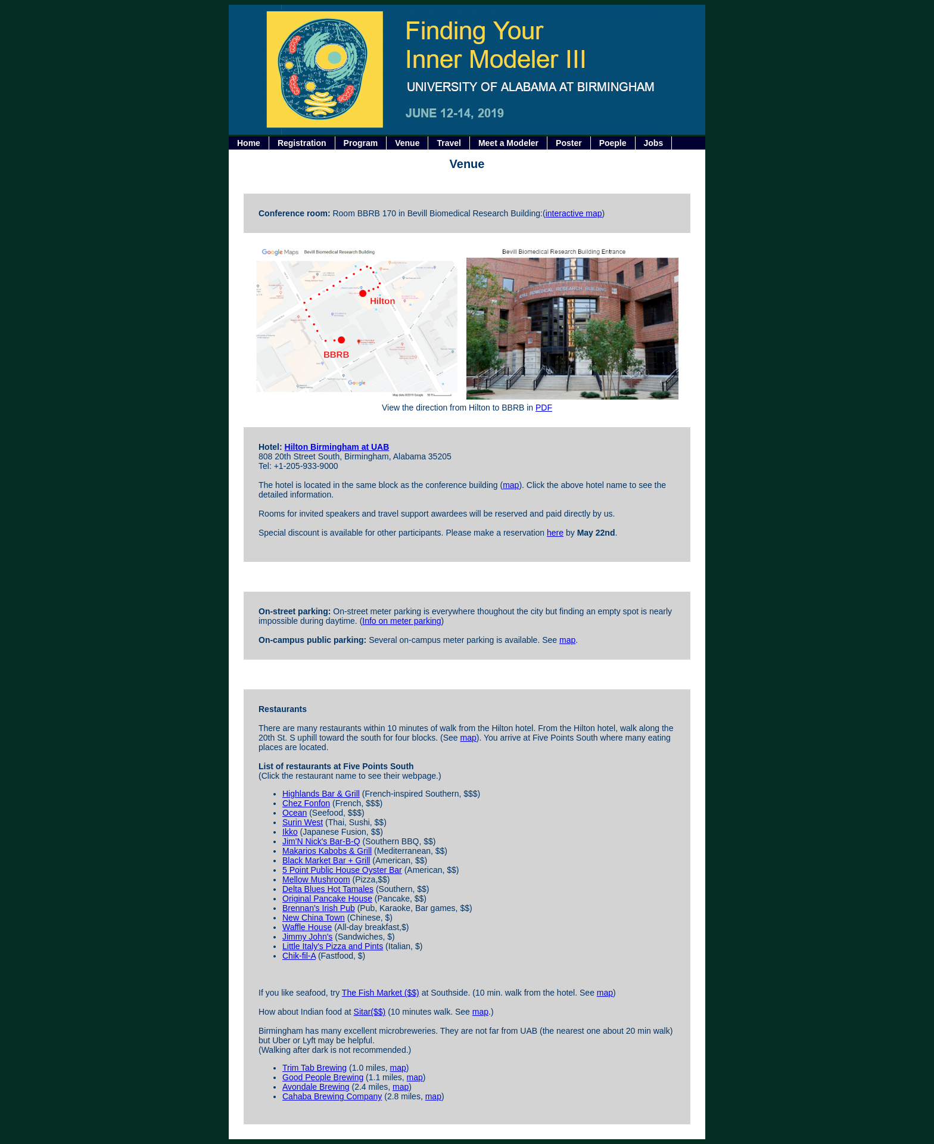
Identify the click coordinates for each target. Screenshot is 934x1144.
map (511, 485)
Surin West (302, 822)
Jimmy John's (307, 936)
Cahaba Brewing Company (332, 1096)
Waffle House (307, 927)
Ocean (294, 812)
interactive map (574, 213)
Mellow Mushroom (316, 879)
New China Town (313, 917)
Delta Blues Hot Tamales (327, 889)
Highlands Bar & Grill (321, 793)
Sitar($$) (370, 1011)
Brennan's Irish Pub (318, 908)
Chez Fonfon (306, 803)
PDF (544, 407)
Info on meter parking (401, 621)
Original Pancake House (327, 898)
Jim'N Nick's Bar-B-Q (321, 841)
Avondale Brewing (316, 1087)
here (555, 532)
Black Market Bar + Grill (326, 860)
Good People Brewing (322, 1077)
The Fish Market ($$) (380, 992)
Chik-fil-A (299, 955)
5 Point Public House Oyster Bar (342, 870)
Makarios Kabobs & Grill (327, 851)
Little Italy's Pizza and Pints (332, 946)
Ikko (290, 832)
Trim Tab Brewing (314, 1067)
